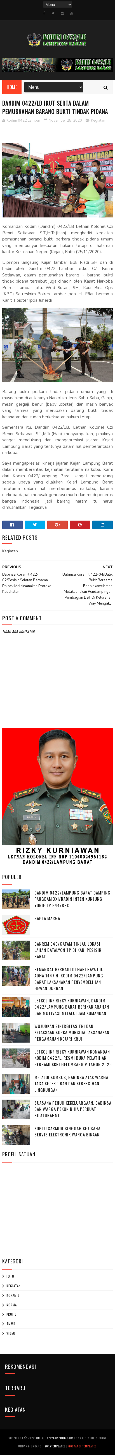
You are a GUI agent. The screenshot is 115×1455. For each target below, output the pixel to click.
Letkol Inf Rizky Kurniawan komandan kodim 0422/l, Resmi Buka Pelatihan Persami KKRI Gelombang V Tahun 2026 (73, 1057)
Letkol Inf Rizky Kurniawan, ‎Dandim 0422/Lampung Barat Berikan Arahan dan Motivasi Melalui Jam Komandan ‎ (71, 1006)
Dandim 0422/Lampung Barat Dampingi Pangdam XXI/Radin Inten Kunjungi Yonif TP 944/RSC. (73, 898)
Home (12, 87)
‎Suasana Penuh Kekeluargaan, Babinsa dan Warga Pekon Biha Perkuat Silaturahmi (72, 1109)
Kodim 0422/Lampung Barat (55, 1438)
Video (10, 1333)
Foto (10, 1276)
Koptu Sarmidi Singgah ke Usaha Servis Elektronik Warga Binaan (67, 1131)
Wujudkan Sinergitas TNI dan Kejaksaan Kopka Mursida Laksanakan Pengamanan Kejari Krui (71, 1032)
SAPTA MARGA (47, 918)
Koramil (12, 1295)
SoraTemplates (54, 1446)
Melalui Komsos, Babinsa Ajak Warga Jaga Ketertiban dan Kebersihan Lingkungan (71, 1083)
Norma (11, 1305)
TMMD (10, 1324)
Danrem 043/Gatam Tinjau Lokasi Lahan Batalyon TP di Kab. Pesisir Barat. (68, 950)
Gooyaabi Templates (82, 1446)
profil (11, 1314)
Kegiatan (98, 120)
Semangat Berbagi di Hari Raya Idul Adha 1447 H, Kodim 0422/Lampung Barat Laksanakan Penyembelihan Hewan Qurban (69, 978)
